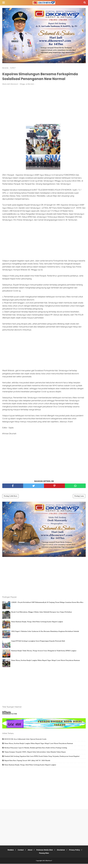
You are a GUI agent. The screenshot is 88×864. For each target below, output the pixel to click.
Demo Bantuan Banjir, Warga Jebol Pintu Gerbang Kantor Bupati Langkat (37, 622)
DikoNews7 (48, 861)
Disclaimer (62, 850)
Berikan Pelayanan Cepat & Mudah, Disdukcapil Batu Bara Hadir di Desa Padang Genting (35, 748)
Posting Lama (79, 496)
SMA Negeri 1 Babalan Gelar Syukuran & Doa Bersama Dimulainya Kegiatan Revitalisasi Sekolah (45, 632)
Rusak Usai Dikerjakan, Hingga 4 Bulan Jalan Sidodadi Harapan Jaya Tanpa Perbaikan (41, 612)
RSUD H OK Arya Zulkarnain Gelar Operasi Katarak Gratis (25, 739)
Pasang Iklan (44, 853)
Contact (20, 850)
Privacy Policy (75, 850)
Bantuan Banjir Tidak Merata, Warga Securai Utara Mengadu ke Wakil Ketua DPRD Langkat (43, 651)
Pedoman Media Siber (44, 850)
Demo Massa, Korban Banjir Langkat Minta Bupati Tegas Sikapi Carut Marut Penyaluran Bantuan (45, 661)
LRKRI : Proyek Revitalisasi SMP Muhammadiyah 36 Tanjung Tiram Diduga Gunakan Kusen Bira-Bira (47, 603)
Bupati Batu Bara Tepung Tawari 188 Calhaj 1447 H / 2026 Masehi (27, 761)
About (30, 850)
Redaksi (10, 850)
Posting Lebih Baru (10, 496)
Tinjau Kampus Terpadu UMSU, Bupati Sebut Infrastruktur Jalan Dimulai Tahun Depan (35, 752)
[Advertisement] (44, 104)
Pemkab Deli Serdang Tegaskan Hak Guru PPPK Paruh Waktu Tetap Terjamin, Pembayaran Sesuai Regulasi (41, 756)
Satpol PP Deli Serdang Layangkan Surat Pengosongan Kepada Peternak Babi (38, 641)
